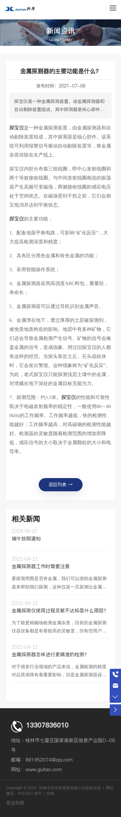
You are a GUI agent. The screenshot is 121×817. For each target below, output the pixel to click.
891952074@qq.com (49, 759)
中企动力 (25, 793)
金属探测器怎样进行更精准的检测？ (50, 654)
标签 (51, 793)
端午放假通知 (26, 538)
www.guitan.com (43, 769)
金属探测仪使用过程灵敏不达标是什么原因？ (60, 610)
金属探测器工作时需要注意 (41, 566)
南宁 (38, 793)
